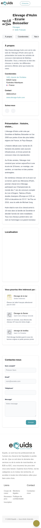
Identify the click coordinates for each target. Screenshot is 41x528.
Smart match (9, 13)
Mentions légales (11, 291)
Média (7, 15)
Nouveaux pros (10, 285)
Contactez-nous (10, 302)
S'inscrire (6, 4)
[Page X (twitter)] (20, 307)
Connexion (14, 4)
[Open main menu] (9, 6)
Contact (8, 17)
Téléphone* (5, 238)
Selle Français (14, 36)
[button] (14, 6)
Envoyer (4, 255)
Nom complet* (6, 229)
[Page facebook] (13, 307)
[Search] (2, 4)
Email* (3, 233)
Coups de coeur (10, 283)
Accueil (8, 11)
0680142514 (5, 92)
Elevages (4, 36)
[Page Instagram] (27, 307)
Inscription (9, 287)
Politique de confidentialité (14, 293)
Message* (4, 242)
